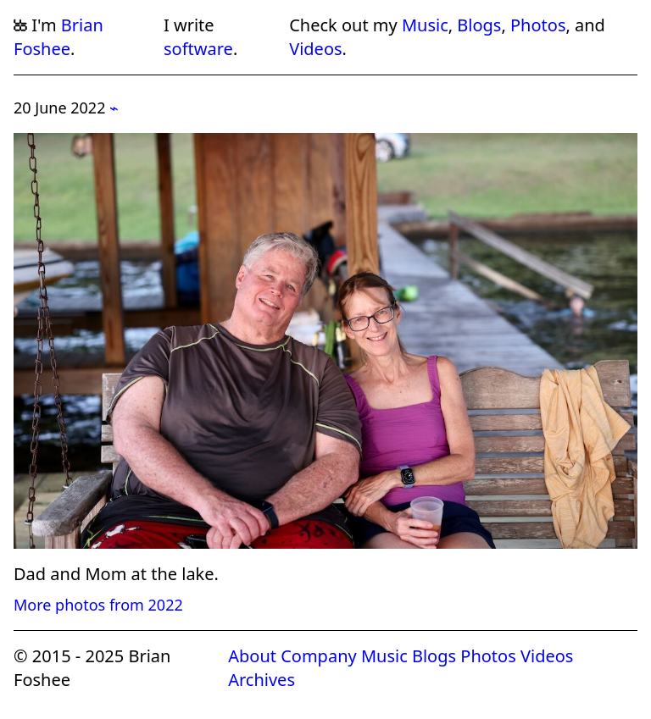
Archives (261, 679)
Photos (537, 25)
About (252, 655)
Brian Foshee (58, 37)
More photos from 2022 (98, 605)
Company (319, 655)
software (198, 48)
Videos (315, 48)
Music (425, 25)
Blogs (479, 25)
